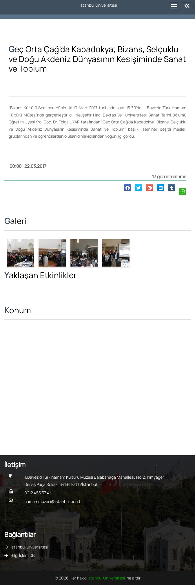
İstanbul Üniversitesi (29, 547)
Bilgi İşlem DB (23, 555)
